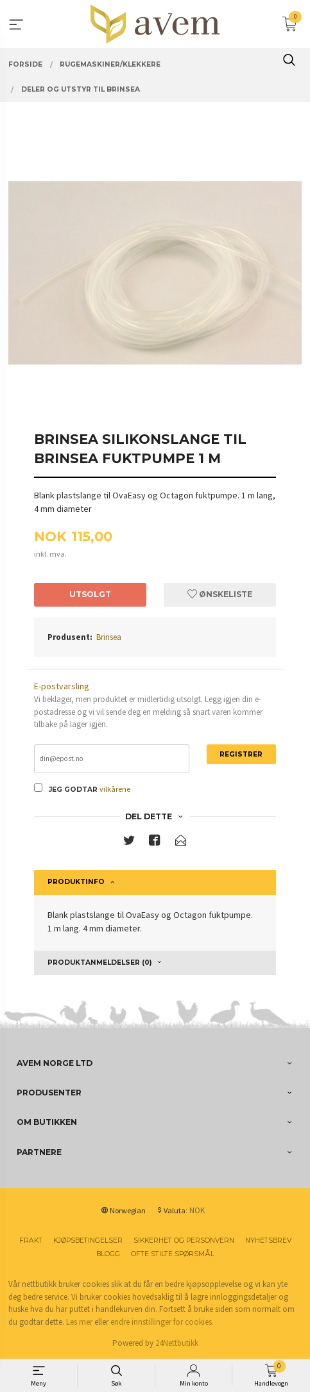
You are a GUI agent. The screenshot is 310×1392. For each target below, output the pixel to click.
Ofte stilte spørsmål (172, 1254)
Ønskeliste (219, 594)
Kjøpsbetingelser (88, 1240)
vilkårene (114, 789)
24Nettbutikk (176, 1343)
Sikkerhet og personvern (183, 1240)
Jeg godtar (73, 789)
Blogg (108, 1254)
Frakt (30, 1240)
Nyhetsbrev (268, 1240)
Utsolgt (90, 594)
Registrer (241, 754)
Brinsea (108, 637)
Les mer (79, 1321)
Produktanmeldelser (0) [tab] (99, 962)
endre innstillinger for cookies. (162, 1321)
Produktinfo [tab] (76, 882)
